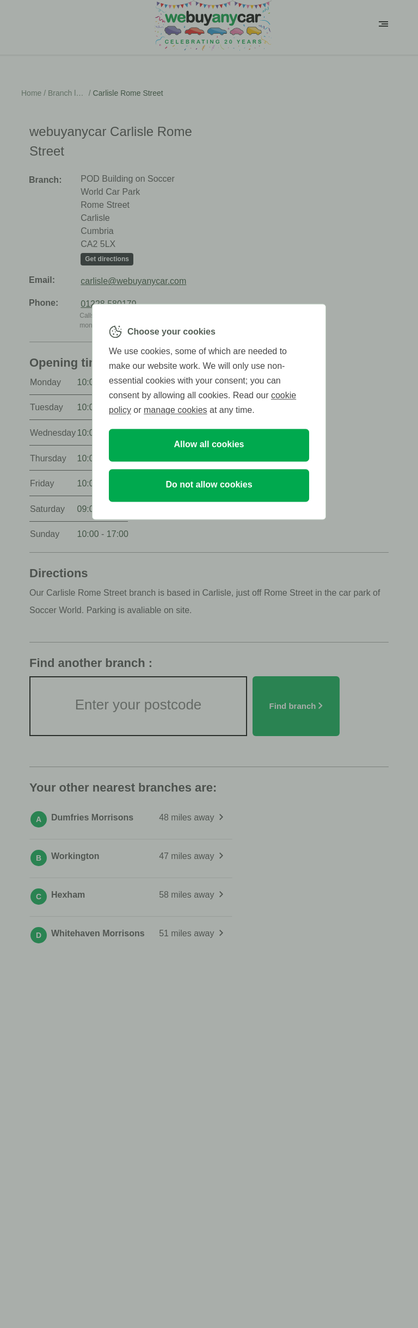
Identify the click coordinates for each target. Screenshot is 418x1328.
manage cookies (175, 410)
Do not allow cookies (208, 485)
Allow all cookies (209, 444)
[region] (209, 412)
